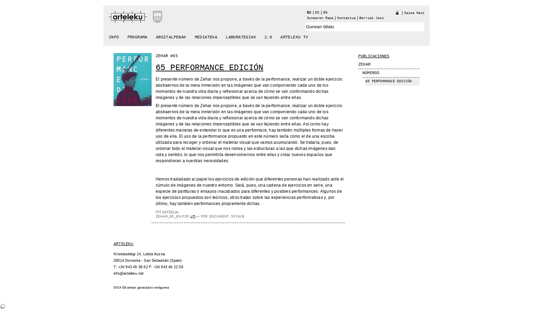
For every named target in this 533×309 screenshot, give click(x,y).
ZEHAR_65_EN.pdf (176, 216)
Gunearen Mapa (320, 18)
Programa (137, 37)
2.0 (268, 37)
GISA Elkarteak (125, 288)
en (325, 13)
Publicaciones (373, 56)
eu (309, 13)
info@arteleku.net (128, 273)
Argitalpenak (171, 37)
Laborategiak (241, 37)
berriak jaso (371, 18)
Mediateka (206, 37)
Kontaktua (346, 18)
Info (114, 37)
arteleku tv (294, 37)
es (317, 13)
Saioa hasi (414, 13)
